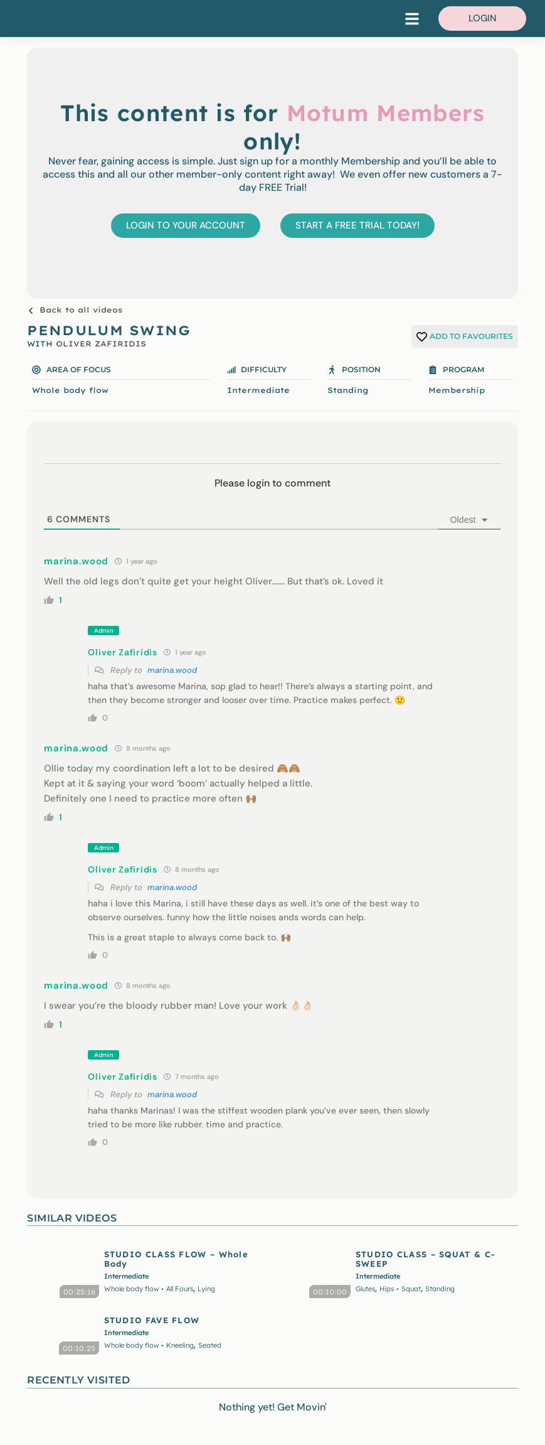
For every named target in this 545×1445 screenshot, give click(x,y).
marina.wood (172, 670)
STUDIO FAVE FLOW (152, 1320)
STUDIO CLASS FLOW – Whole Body (176, 1258)
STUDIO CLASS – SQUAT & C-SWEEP (426, 1258)
